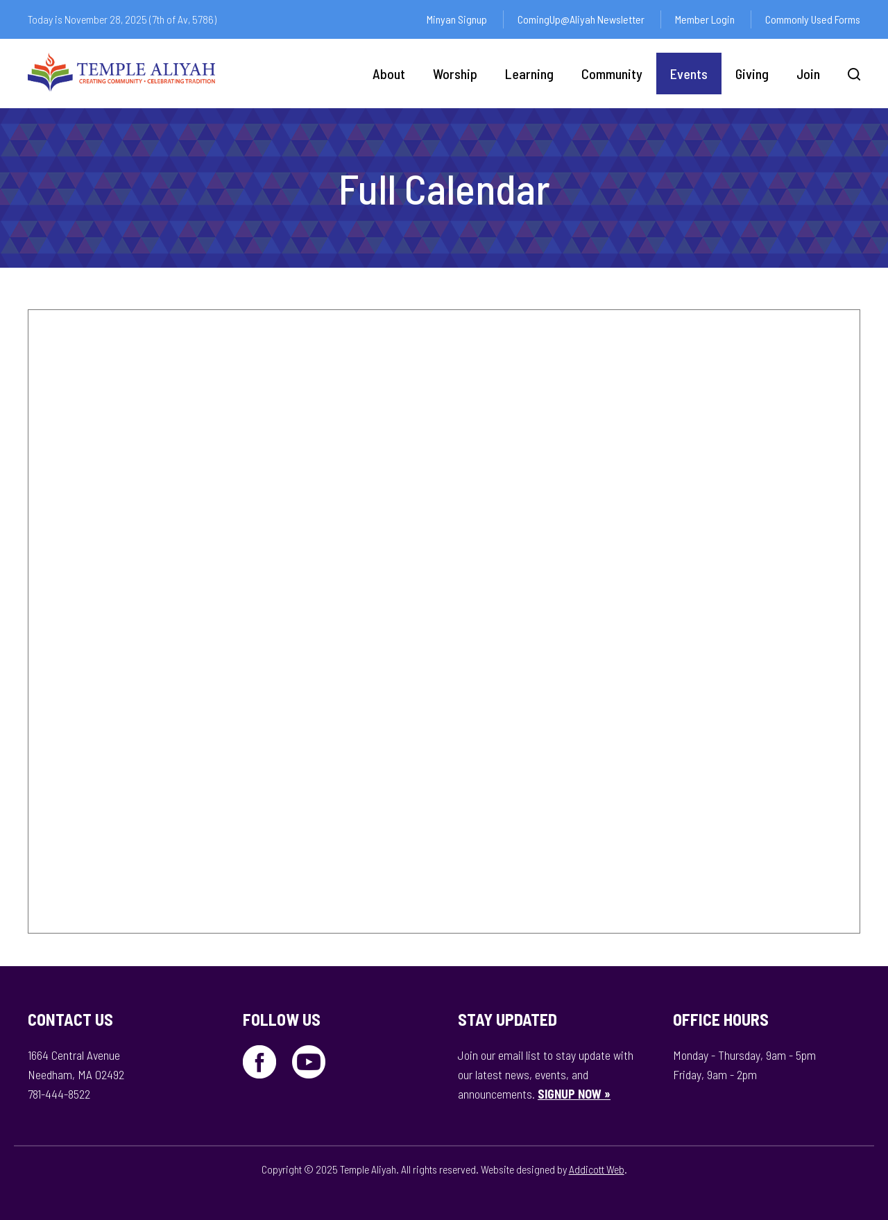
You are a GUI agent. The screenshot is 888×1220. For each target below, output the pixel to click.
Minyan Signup (457, 19)
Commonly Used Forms (812, 19)
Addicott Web (596, 1169)
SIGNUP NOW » (574, 1093)
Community (611, 73)
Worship (455, 73)
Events (689, 73)
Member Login (705, 19)
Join (808, 73)
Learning (529, 73)
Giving (752, 73)
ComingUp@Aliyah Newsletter (581, 19)
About (389, 73)
